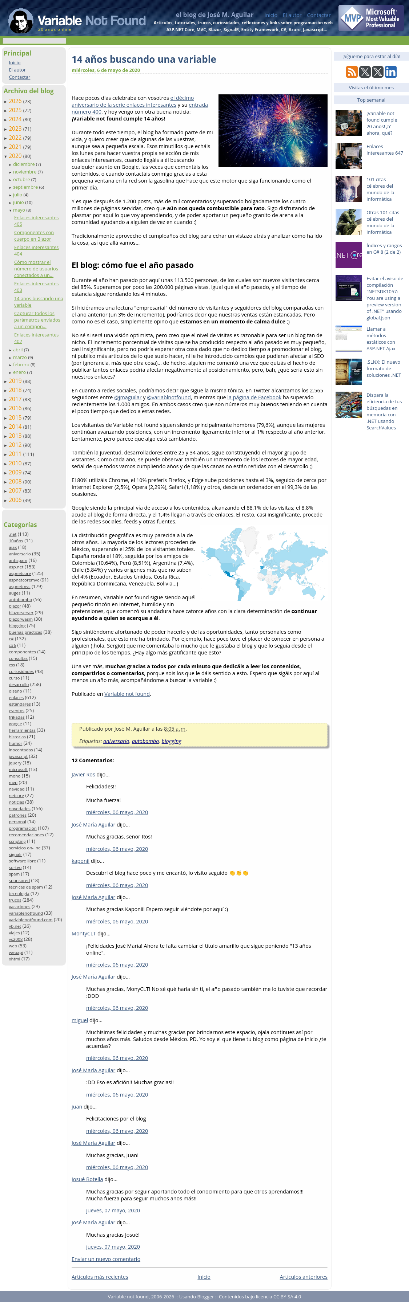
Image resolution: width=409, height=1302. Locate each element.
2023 (16, 128)
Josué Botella (87, 1179)
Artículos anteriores (304, 1276)
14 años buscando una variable (144, 59)
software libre (22, 861)
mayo (19, 210)
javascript (18, 756)
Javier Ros (83, 774)
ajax (13, 547)
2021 (16, 147)
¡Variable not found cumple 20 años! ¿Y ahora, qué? (381, 123)
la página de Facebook (254, 397)
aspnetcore (20, 573)
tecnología (19, 893)
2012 (16, 445)
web (13, 945)
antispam (18, 560)
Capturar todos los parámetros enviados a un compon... (37, 320)
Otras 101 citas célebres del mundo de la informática (382, 222)
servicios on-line (24, 847)
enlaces (16, 697)
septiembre (26, 187)
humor (15, 743)
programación (22, 828)
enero (20, 372)
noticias (16, 802)
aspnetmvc (19, 586)
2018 (16, 390)
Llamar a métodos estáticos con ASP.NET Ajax (381, 339)
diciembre (24, 164)
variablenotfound (26, 913)
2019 (16, 381)
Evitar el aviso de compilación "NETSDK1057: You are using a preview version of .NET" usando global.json (384, 298)
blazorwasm (21, 619)
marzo (20, 357)
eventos (16, 710)
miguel (80, 1020)
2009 (16, 472)
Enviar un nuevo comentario (106, 1259)
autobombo (20, 599)
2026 (16, 101)
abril (18, 349)
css (12, 665)
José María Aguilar (93, 824)
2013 (16, 436)
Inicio (270, 15)
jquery (15, 763)
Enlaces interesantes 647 (384, 149)
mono (14, 776)
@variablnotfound (169, 397)
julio (18, 194)
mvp (13, 782)
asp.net (16, 567)
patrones (18, 815)
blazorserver (21, 612)
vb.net (15, 926)
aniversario (20, 553)
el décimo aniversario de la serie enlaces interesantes (133, 101)
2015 (16, 417)
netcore (16, 795)
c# (11, 638)
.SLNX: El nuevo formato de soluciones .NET (383, 368)
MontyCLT (84, 933)
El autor (292, 15)
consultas (18, 658)
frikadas (16, 717)
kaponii (80, 860)
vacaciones (19, 906)
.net (12, 534)
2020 (16, 156)
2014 (16, 426)
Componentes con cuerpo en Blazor (34, 235)
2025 (16, 110)
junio (19, 202)
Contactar (319, 15)
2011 (16, 454)
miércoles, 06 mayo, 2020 (117, 812)
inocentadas (21, 749)
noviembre (25, 171)
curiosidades (21, 671)
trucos (15, 900)
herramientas (22, 730)
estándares (20, 704)
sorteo (15, 867)
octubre (22, 179)
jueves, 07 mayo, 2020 (113, 1210)
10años (16, 540)
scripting (17, 841)
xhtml (14, 959)
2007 (16, 490)
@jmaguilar (128, 397)
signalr (15, 854)
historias (17, 736)
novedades (19, 808)
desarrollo (19, 684)
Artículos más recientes (100, 1276)
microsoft (18, 769)
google (15, 723)
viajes (14, 932)
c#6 (12, 645)
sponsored (19, 880)
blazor (15, 606)
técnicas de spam (26, 887)
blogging (17, 625)
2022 (16, 138)
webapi (16, 952)
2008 (16, 481)
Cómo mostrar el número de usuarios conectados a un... (36, 268)
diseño (15, 691)
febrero (22, 364)
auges (14, 593)
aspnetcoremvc (24, 580)
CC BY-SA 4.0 (287, 1296)
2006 (16, 500)
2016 (16, 408)
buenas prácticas (25, 632)
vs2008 (16, 939)
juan (77, 1106)
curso (14, 678)
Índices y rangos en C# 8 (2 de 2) (384, 248)
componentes (22, 651)
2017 (16, 399)
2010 (16, 463)
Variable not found (127, 693)
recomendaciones (26, 834)
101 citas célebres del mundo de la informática (380, 189)
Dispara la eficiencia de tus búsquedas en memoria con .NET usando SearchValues (384, 411)
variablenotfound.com (30, 919)
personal (17, 821)
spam (14, 874)
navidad (16, 789)
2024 (16, 119)
